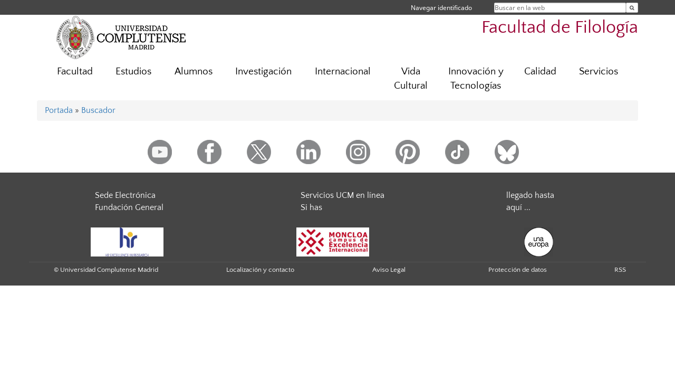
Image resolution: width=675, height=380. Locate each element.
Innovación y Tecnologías (476, 78)
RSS (620, 269)
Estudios (133, 71)
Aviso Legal (389, 269)
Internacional (343, 71)
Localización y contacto (260, 269)
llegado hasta (530, 195)
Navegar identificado (441, 7)
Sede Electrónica (125, 195)
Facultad (75, 71)
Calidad (540, 71)
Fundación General (129, 207)
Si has (311, 207)
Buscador (98, 110)
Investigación (263, 71)
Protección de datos (517, 269)
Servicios (598, 71)
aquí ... (518, 207)
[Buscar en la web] (632, 8)
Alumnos (194, 71)
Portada (59, 110)
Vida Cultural (411, 78)
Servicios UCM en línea (342, 195)
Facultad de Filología (559, 27)
